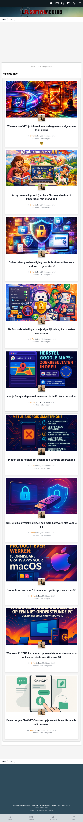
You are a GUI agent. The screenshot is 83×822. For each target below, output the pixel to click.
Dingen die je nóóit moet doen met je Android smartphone (41, 459)
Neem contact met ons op (60, 805)
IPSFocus (26, 805)
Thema (35, 805)
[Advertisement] (42, 43)
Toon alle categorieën (42, 66)
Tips (38, 136)
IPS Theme (17, 805)
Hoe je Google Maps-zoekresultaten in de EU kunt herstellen (41, 396)
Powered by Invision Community (41, 810)
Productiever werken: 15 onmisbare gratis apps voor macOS (41, 590)
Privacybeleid (45, 805)
